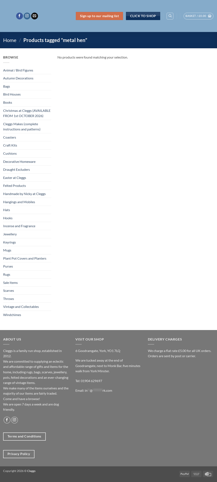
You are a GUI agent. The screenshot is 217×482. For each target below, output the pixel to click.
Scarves (8, 290)
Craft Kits (10, 145)
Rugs (6, 274)
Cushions (10, 153)
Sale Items (10, 282)
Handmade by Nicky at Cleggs (24, 194)
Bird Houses (12, 94)
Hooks (8, 218)
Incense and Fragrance (19, 226)
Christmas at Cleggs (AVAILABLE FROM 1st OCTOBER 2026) (27, 113)
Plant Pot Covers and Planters (24, 258)
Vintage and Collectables (21, 307)
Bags (6, 86)
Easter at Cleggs (14, 178)
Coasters (9, 137)
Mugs (7, 250)
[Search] (170, 16)
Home (9, 40)
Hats (6, 210)
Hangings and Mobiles (19, 202)
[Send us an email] (34, 16)
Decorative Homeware (19, 161)
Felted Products (14, 185)
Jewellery (10, 234)
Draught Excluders (16, 169)
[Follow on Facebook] (19, 16)
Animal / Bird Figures (18, 70)
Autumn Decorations (18, 78)
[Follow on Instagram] (27, 16)
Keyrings (9, 242)
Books (7, 102)
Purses (8, 266)
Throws (8, 299)
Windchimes (12, 315)
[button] (198, 16)
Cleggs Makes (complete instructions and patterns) (22, 126)
